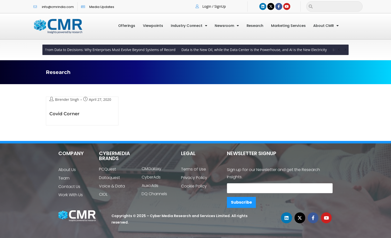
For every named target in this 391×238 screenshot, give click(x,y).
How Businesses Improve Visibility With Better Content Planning (119, 49)
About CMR (325, 25)
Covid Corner (64, 114)
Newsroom (227, 25)
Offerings (126, 25)
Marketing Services (288, 25)
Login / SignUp (214, 6)
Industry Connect (189, 25)
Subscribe (241, 202)
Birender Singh (67, 99)
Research (255, 25)
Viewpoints (153, 25)
